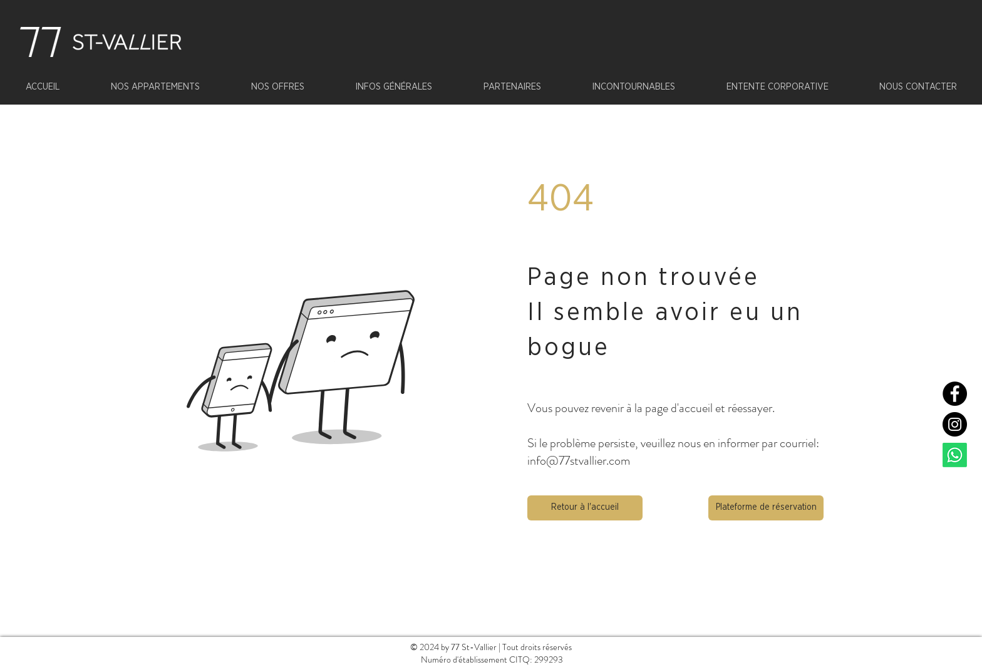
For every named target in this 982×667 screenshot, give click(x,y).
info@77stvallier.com (578, 461)
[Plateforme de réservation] (766, 507)
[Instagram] (955, 424)
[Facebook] (955, 393)
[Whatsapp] (955, 455)
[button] (585, 507)
